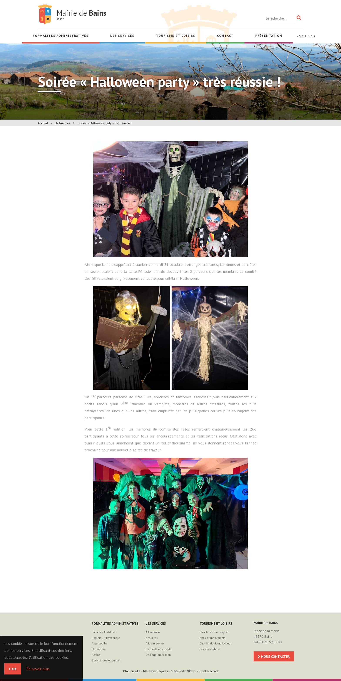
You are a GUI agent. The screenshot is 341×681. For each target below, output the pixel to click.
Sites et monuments (212, 638)
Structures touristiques (214, 632)
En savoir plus (38, 668)
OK (14, 669)
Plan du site (131, 671)
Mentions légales (155, 671)
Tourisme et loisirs (175, 36)
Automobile (99, 643)
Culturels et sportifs (158, 649)
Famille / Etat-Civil (103, 632)
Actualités (62, 123)
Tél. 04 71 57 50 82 (268, 642)
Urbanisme (99, 649)
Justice (96, 655)
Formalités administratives (61, 36)
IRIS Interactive (206, 671)
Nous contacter (275, 656)
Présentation (268, 36)
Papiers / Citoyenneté (106, 638)
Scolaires (152, 638)
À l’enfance (153, 632)
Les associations (210, 649)
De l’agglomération (158, 655)
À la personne (155, 643)
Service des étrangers (106, 660)
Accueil (43, 123)
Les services (122, 36)
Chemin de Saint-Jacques (216, 643)
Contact (225, 36)
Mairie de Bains (45, 14)
